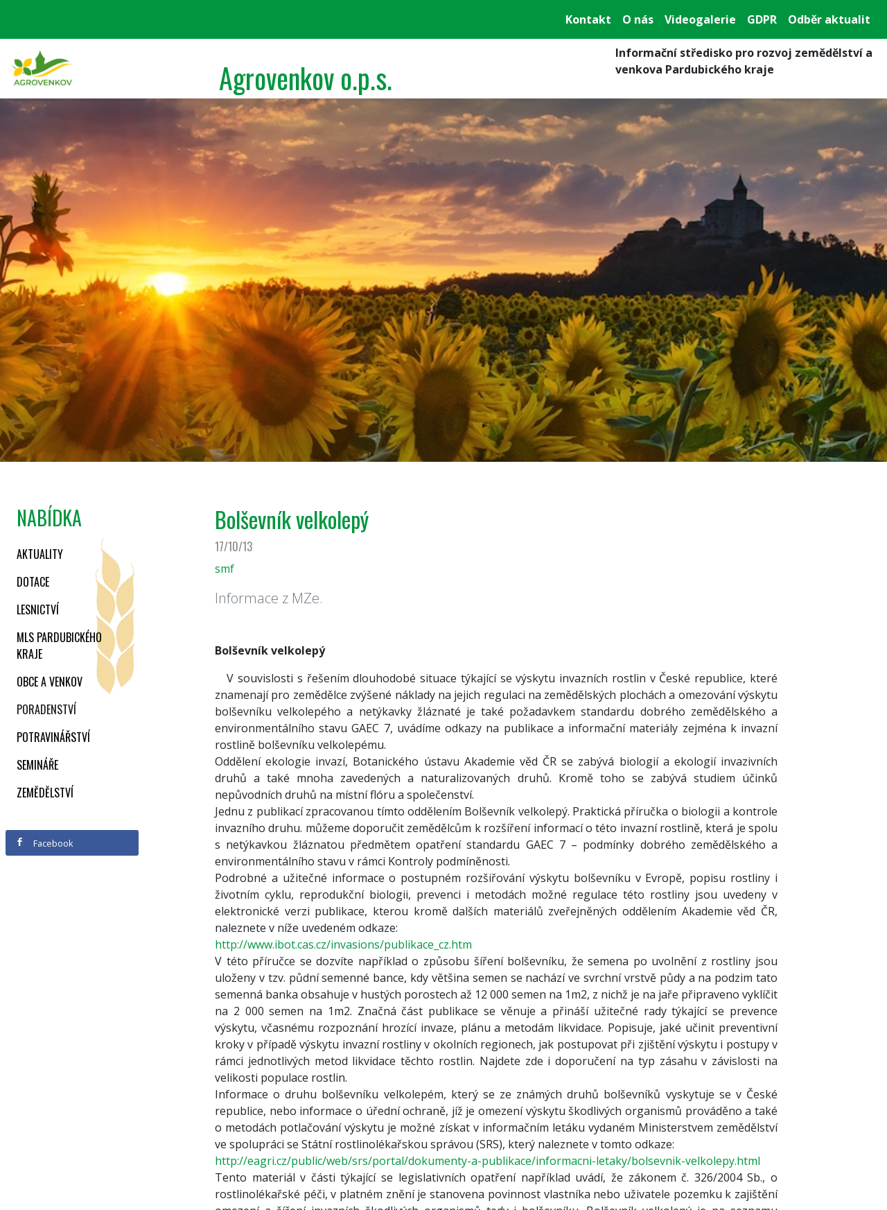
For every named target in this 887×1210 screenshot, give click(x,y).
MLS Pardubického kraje (59, 645)
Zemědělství (45, 792)
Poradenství (46, 709)
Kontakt (588, 19)
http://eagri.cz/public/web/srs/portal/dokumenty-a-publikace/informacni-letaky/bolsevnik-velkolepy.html (487, 1160)
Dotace (33, 581)
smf (224, 568)
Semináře (37, 765)
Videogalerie (700, 19)
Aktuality (40, 554)
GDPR (762, 19)
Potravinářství (53, 737)
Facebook (44, 843)
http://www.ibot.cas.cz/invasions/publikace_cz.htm (343, 944)
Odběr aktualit (829, 19)
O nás (637, 19)
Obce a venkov (49, 681)
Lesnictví (38, 609)
